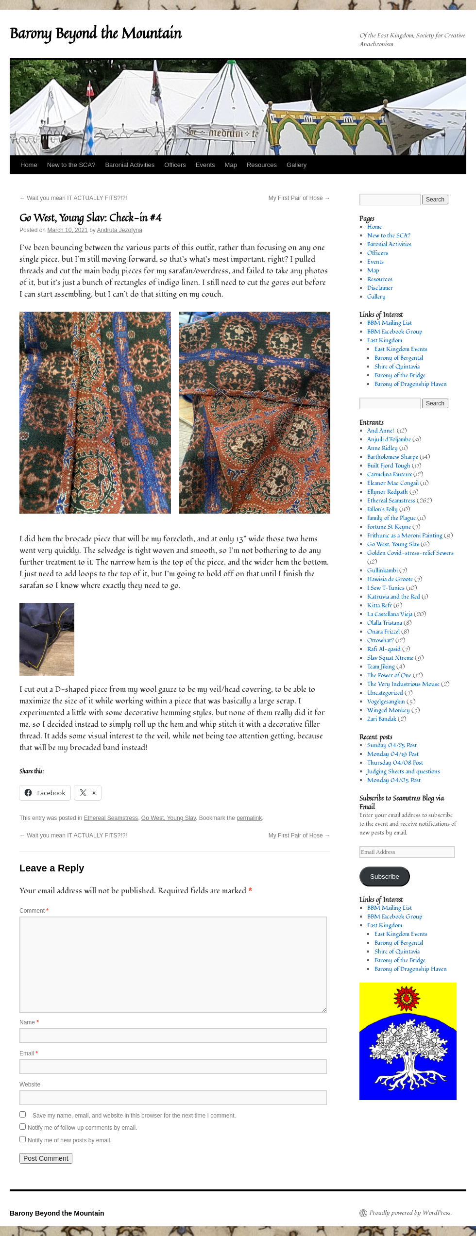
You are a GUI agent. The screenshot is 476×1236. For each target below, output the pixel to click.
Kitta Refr (379, 605)
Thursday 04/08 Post (395, 763)
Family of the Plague (391, 518)
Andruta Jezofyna (119, 230)
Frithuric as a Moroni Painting (404, 536)
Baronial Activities (129, 164)
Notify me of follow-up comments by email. (82, 1127)
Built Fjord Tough (388, 466)
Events (205, 164)
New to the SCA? (71, 164)
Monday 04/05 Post (394, 780)
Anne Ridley (382, 448)
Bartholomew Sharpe (392, 457)
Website (29, 1084)
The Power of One (389, 675)
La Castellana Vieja (389, 614)
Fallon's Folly (382, 509)
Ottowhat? (380, 640)
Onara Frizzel (383, 632)
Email (28, 1053)
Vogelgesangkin (386, 702)
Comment (34, 910)
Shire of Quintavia (397, 367)
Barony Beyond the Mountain (95, 33)
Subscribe (384, 876)
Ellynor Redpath (387, 492)
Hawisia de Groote (390, 579)
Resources (262, 164)
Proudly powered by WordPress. (410, 1213)
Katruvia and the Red (393, 597)
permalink (249, 818)
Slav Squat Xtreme (390, 658)
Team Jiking (381, 667)
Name (29, 1022)
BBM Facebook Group (395, 332)
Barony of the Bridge (399, 375)
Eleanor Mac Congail (393, 483)
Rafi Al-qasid (384, 649)
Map (231, 164)
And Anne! (381, 431)
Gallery (296, 164)
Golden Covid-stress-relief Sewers (410, 553)
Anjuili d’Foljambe (389, 439)
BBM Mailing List (389, 323)
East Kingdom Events (400, 349)
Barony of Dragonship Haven (410, 384)
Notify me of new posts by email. (70, 1140)
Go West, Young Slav (168, 818)
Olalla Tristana (384, 623)
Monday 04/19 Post (393, 754)
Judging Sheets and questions (403, 772)
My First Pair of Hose (299, 198)
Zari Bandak (381, 719)
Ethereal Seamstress (111, 818)
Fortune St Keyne (389, 527)
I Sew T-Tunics (386, 588)
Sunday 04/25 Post (392, 745)
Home (28, 164)
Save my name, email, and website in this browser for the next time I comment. (134, 1115)
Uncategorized (385, 693)
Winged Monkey (388, 710)
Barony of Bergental (398, 358)
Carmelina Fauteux (389, 474)
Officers (175, 164)
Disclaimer (380, 288)
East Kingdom (384, 340)
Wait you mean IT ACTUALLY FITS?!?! (73, 198)
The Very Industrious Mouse (403, 684)
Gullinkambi (382, 571)
